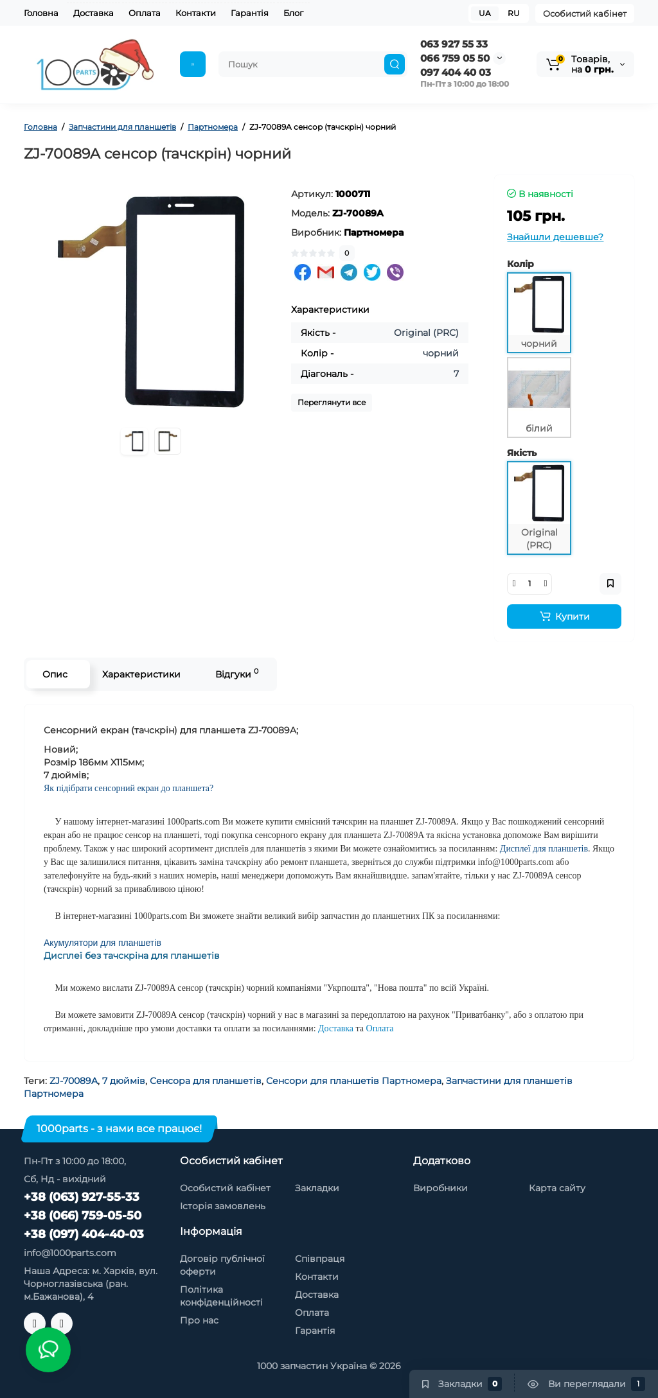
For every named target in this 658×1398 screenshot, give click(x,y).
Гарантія (250, 13)
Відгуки (236, 673)
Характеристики (141, 674)
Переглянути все (332, 402)
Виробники (440, 1188)
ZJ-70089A (73, 1081)
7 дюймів (123, 1081)
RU (514, 13)
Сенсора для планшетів (206, 1081)
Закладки (317, 1188)
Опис (54, 674)
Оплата (145, 13)
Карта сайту (557, 1188)
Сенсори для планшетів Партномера (353, 1081)
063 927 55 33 (454, 44)
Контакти (195, 13)
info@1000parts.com (70, 1253)
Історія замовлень (222, 1206)
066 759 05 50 (455, 58)
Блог (293, 13)
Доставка (93, 13)
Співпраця (319, 1258)
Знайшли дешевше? (555, 237)
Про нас (199, 1320)
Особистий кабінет (585, 13)
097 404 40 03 (455, 72)
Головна (41, 13)
